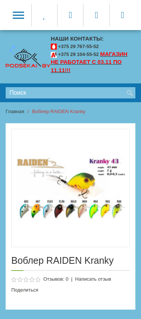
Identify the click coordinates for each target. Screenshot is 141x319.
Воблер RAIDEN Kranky (58, 111)
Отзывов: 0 (55, 279)
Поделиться (24, 290)
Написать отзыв (93, 279)
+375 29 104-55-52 (78, 54)
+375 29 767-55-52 (78, 46)
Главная (15, 111)
